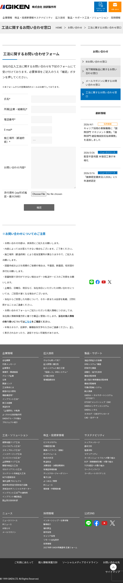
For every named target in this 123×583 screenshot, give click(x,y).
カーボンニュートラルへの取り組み (99, 458)
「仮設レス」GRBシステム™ (55, 372)
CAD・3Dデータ (91, 418)
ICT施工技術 (48, 376)
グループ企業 (8, 376)
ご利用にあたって (23, 562)
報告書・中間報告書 (52, 489)
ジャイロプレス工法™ (11, 446)
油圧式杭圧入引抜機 (93, 360)
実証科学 (6, 407)
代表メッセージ (9, 364)
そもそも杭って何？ (52, 360)
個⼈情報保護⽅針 (47, 562)
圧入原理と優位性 (51, 364)
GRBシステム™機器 (92, 364)
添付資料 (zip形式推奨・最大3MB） (15, 194)
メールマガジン (9, 532)
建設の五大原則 (9, 391)
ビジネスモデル (50, 442)
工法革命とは (8, 387)
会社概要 (6, 360)
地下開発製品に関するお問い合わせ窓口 (101, 71)
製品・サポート (93, 353)
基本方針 (88, 446)
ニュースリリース (9, 520)
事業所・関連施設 (10, 372)
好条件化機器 (90, 368)
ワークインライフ (92, 469)
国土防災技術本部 (10, 500)
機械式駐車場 (90, 376)
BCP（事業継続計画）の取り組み (98, 462)
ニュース (7, 513)
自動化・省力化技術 (93, 372)
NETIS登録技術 (8, 477)
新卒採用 (47, 532)
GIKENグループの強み (11, 418)
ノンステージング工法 (12, 454)
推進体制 (88, 450)
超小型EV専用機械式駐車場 (96, 380)
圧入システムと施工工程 (54, 368)
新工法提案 (7, 403)
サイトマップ (112, 572)
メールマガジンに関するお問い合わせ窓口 (101, 83)
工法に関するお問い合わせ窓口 (101, 94)
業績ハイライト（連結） (54, 450)
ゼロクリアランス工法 (12, 469)
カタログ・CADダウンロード (96, 414)
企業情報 (7, 353)
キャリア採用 (49, 536)
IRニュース (48, 485)
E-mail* (8, 129)
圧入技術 (48, 353)
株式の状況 (48, 458)
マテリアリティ (91, 454)
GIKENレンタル (90, 410)
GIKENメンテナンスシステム (96, 406)
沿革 (4, 380)
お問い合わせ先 (111, 562)
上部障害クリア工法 (11, 462)
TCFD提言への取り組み (94, 466)
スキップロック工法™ (11, 450)
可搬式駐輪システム (93, 387)
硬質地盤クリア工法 (11, 442)
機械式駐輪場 (90, 384)
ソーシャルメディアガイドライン (80, 562)
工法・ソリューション (15, 435)
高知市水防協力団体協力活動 (14, 485)
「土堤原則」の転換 (11, 411)
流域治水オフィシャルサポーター (16, 489)
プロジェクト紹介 (10, 422)
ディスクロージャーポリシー (55, 473)
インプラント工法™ (10, 399)
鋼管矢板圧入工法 (10, 466)
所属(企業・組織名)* (15, 109)
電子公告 (47, 477)
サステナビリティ (94, 435)
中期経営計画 (49, 446)
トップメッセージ (92, 442)
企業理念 (6, 368)
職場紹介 (47, 524)
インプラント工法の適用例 (15, 493)
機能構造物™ (7, 395)
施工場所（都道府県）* (14, 140)
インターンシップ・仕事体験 (55, 520)
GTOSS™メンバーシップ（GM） (98, 402)
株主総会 (47, 462)
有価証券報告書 (50, 469)
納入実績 (88, 391)
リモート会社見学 (51, 540)
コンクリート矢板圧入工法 (13, 473)
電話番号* (9, 119)
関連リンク (7, 384)
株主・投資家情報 (53, 435)
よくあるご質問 (50, 481)
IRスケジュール (50, 454)
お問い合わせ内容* (15, 167)
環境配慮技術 (49, 380)
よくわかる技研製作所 (12, 415)
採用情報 (48, 513)
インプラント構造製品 (12, 497)
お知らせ (6, 528)
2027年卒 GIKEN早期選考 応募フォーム (60, 547)
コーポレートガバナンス (95, 473)
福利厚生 (47, 528)
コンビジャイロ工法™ (11, 458)
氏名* (7, 99)
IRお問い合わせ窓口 (96, 61)
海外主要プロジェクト (12, 481)
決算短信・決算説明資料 (54, 466)
